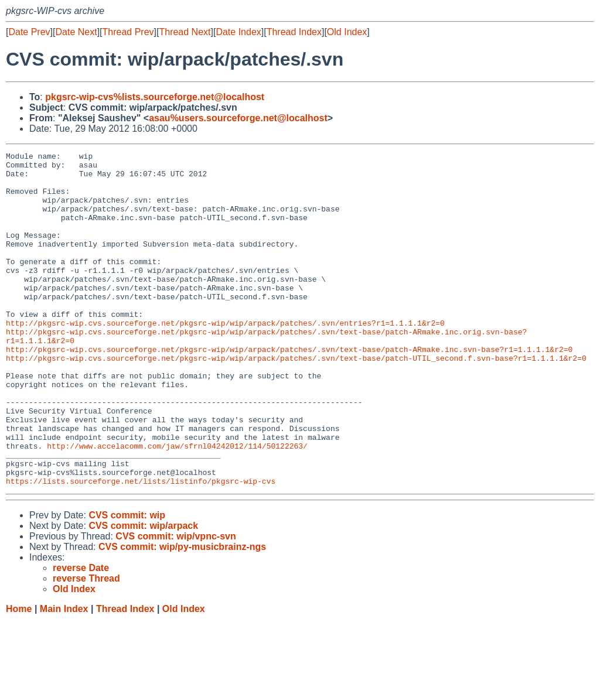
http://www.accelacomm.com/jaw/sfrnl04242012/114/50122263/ (177, 505)
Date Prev (29, 32)
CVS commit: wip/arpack (143, 592)
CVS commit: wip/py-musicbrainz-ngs (182, 613)
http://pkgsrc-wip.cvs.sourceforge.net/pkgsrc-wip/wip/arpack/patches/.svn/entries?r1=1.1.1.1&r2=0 (225, 358)
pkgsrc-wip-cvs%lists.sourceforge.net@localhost (154, 97)
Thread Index (294, 32)
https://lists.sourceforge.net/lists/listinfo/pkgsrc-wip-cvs (140, 547)
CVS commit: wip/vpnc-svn (175, 603)
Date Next (76, 32)
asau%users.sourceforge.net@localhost (238, 118)
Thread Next (184, 32)
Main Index (64, 676)
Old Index (347, 32)
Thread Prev (128, 32)
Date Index (238, 32)
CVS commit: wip (126, 582)
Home (19, 676)
